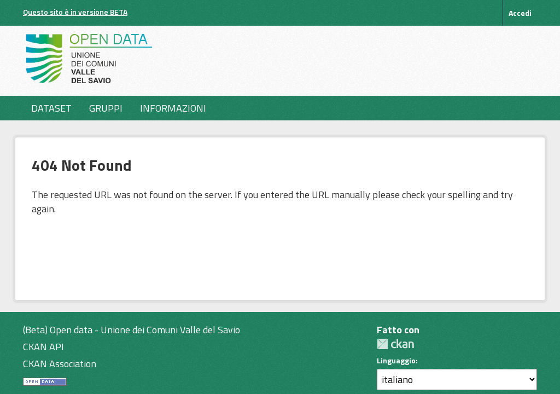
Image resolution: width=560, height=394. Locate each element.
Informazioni (173, 108)
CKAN (395, 344)
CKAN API (43, 346)
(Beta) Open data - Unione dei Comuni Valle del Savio (131, 329)
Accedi (520, 13)
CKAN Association (59, 363)
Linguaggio (396, 360)
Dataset (51, 108)
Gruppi (105, 108)
